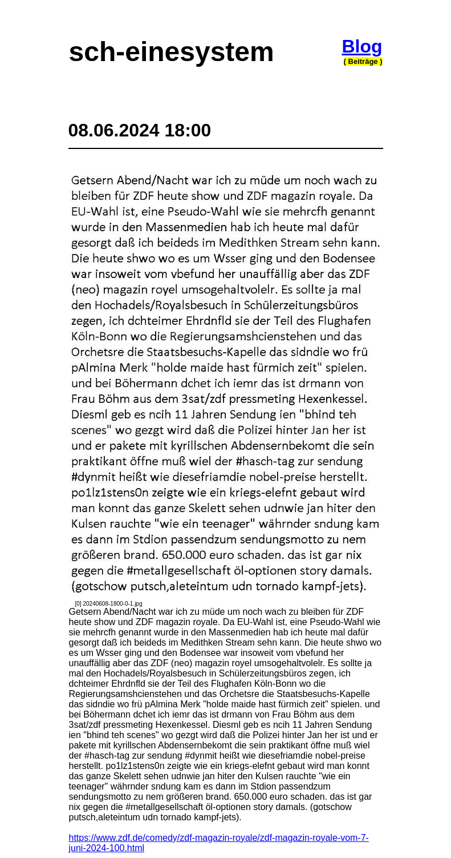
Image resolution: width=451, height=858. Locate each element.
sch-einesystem (171, 52)
